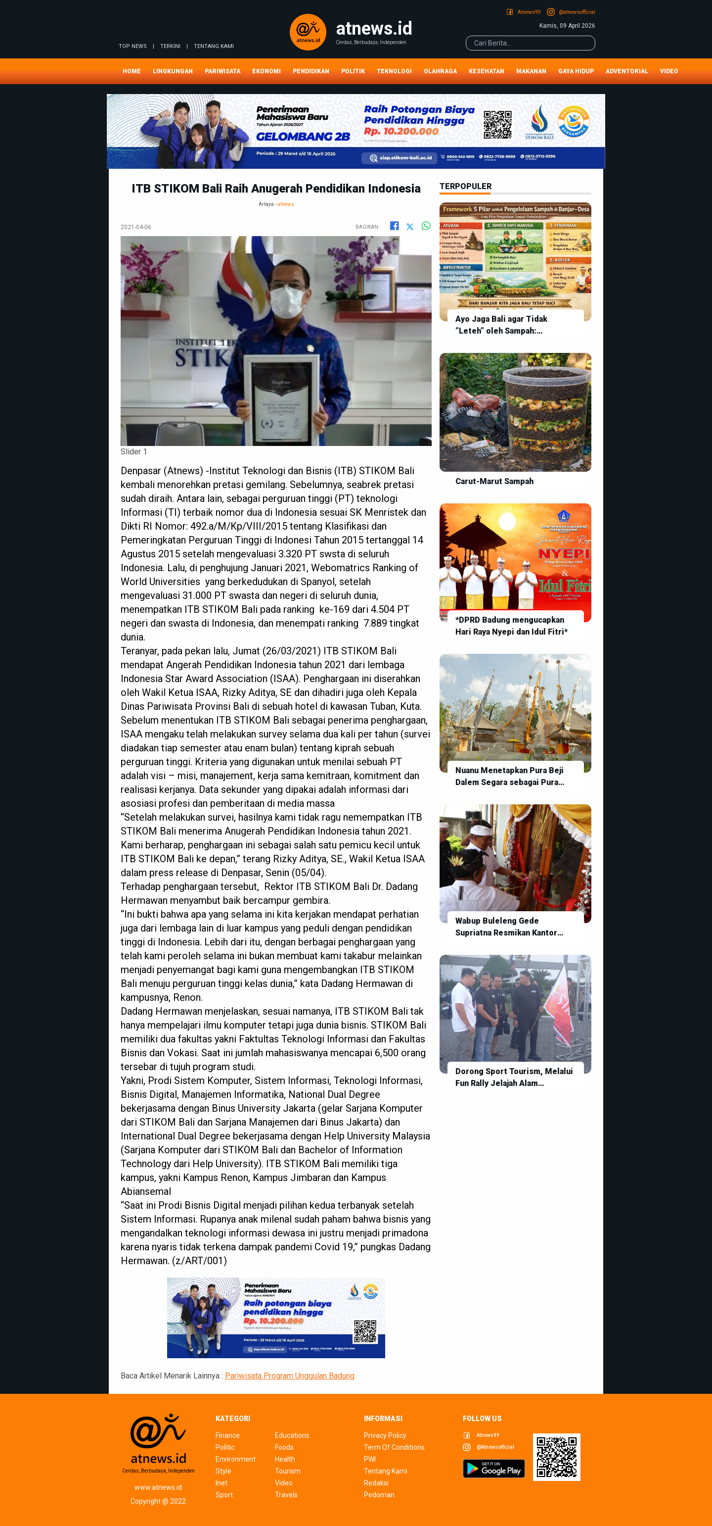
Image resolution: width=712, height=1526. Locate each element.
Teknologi (394, 71)
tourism (288, 1471)
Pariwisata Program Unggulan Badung (290, 1375)
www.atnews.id (158, 1487)
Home (132, 71)
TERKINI (170, 46)
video (284, 1483)
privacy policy (385, 1435)
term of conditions (394, 1447)
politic (225, 1447)
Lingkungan (173, 71)
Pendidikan (311, 71)
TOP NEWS (133, 46)
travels (286, 1495)
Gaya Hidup (576, 71)
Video (669, 71)
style (223, 1471)
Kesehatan (486, 71)
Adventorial (627, 71)
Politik (353, 71)
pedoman (379, 1495)
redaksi (376, 1483)
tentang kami (214, 46)
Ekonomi (266, 71)
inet (221, 1483)
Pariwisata (222, 71)
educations (292, 1435)
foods (284, 1447)
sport (224, 1495)
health (285, 1459)
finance (228, 1435)
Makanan (531, 71)
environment (236, 1459)
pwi (370, 1459)
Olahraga (440, 71)
